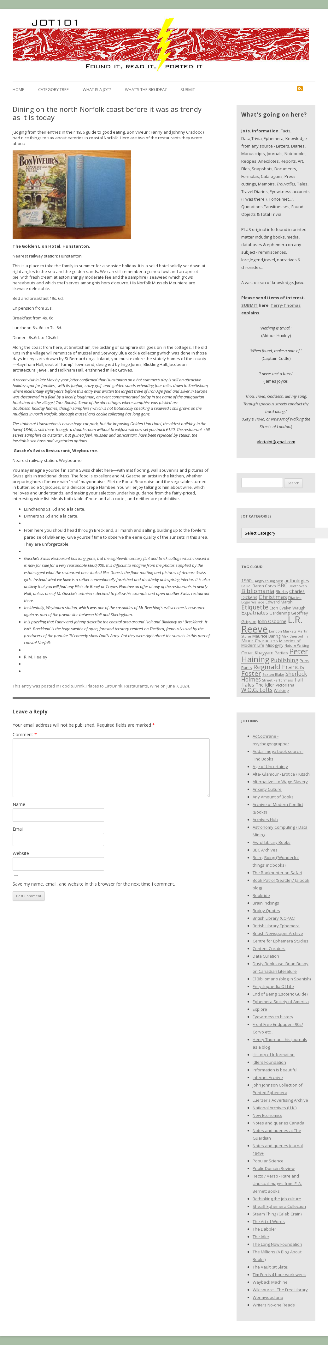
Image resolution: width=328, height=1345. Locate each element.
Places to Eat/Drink (104, 686)
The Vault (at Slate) (270, 1267)
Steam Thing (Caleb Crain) (277, 1214)
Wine (155, 686)
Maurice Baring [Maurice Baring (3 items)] (266, 636)
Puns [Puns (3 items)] (304, 660)
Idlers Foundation (269, 1062)
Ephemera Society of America (281, 1001)
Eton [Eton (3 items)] (274, 608)
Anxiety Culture (267, 789)
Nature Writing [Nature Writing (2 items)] (296, 645)
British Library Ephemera (276, 926)
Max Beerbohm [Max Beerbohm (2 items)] (295, 636)
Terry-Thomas (286, 305)
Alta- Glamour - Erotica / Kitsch (281, 774)
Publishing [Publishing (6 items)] (284, 660)
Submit (187, 89)
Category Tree (53, 89)
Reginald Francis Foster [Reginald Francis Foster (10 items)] (272, 670)
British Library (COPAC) (274, 918)
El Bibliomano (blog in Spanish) (282, 979)
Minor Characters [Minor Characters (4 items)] (259, 640)
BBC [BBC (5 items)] (282, 585)
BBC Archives (265, 850)
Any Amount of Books (273, 797)
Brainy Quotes (266, 910)
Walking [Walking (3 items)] (281, 690)
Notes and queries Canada (278, 1123)
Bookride (261, 895)
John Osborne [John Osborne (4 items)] (272, 621)
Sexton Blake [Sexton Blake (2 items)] (273, 674)
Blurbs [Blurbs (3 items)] (282, 591)
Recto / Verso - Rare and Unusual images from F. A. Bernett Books (277, 1183)
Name (19, 804)
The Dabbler (264, 1229)
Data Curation (266, 956)
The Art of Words (269, 1221)
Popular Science (268, 1161)
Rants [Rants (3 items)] (246, 667)
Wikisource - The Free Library (280, 1290)
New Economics (267, 1115)
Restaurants (136, 686)
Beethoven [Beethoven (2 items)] (298, 586)
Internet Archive (268, 1077)
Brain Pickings (266, 903)
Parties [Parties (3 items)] (281, 653)
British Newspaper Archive (278, 933)
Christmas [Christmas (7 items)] (273, 597)
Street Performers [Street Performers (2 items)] (277, 680)
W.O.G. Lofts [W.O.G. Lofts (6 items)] (256, 690)
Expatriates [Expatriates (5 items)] (254, 612)
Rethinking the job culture (277, 1199)
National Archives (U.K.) (274, 1108)
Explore (260, 1009)
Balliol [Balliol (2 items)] (246, 586)
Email (18, 829)
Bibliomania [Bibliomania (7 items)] (257, 591)
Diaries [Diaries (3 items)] (295, 597)
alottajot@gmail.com (276, 442)
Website (21, 853)
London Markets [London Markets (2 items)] (282, 631)
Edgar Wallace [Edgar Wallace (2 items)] (252, 602)
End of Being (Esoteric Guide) (280, 994)
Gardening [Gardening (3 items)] (279, 613)
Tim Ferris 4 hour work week (279, 1274)
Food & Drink (72, 686)
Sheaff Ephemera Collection (279, 1206)
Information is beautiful (275, 1070)
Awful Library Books (271, 842)
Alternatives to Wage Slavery (280, 782)
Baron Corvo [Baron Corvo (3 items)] (264, 586)
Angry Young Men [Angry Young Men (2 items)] (269, 581)
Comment (25, 734)
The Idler (261, 1236)
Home (18, 89)
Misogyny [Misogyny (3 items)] (274, 645)
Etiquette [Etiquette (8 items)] (254, 607)
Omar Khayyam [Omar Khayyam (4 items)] (257, 652)
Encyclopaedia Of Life (273, 986)
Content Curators (269, 948)
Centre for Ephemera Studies (280, 941)
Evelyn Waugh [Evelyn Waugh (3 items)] (292, 608)
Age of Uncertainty (270, 766)
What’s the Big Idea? (146, 89)
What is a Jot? (97, 89)
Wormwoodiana (268, 1297)
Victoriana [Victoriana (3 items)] (285, 685)
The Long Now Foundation (277, 1244)
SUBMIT (249, 305)
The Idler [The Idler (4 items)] (264, 685)
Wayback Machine (270, 1282)
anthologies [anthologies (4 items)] (296, 580)
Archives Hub (265, 819)
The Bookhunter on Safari (277, 872)
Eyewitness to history (273, 1017)
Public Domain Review (274, 1168)
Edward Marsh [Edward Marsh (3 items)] (279, 602)
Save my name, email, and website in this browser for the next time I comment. (94, 884)
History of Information (274, 1054)
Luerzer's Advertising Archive (280, 1100)
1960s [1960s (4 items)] (247, 580)
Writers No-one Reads (274, 1305)
